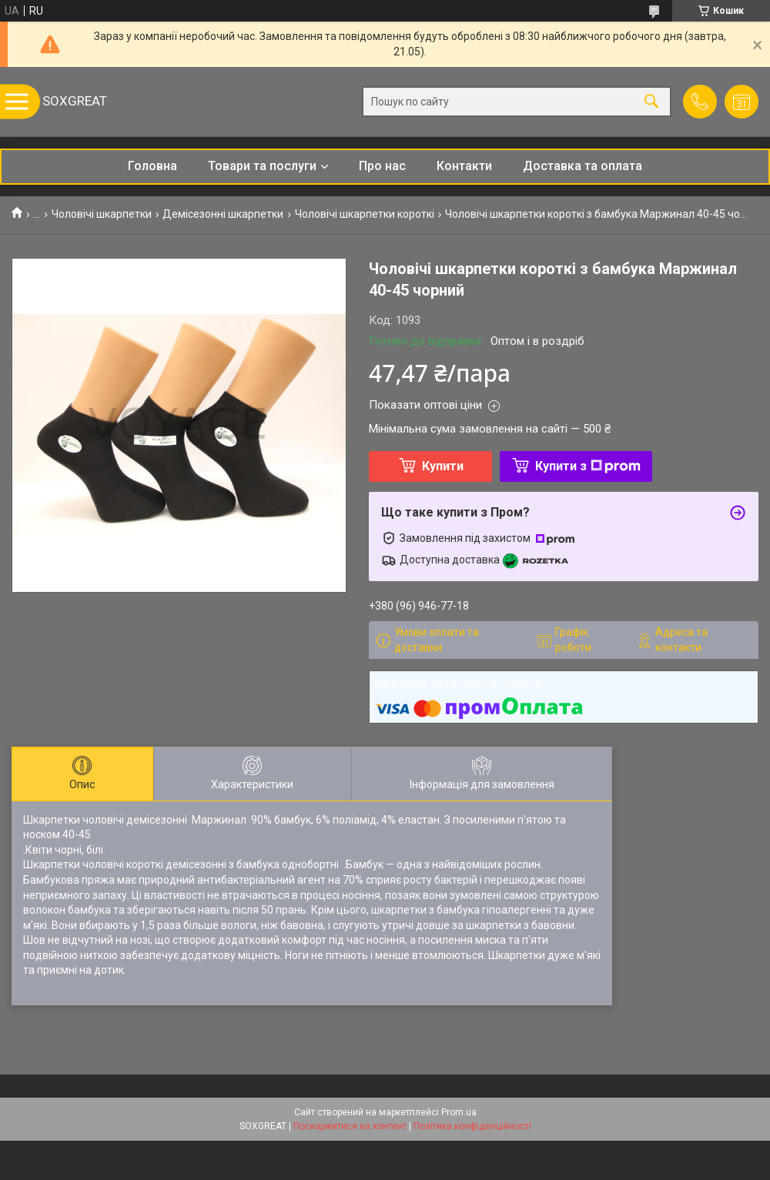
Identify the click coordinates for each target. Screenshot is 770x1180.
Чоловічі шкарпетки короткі (364, 214)
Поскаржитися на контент (350, 1126)
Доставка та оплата (582, 166)
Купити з (588, 466)
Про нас (382, 166)
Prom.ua (459, 1112)
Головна (152, 166)
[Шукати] (651, 102)
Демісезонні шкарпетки (222, 214)
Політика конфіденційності (472, 1126)
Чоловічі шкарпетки (102, 214)
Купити (443, 466)
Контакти (464, 166)
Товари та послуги (262, 166)
